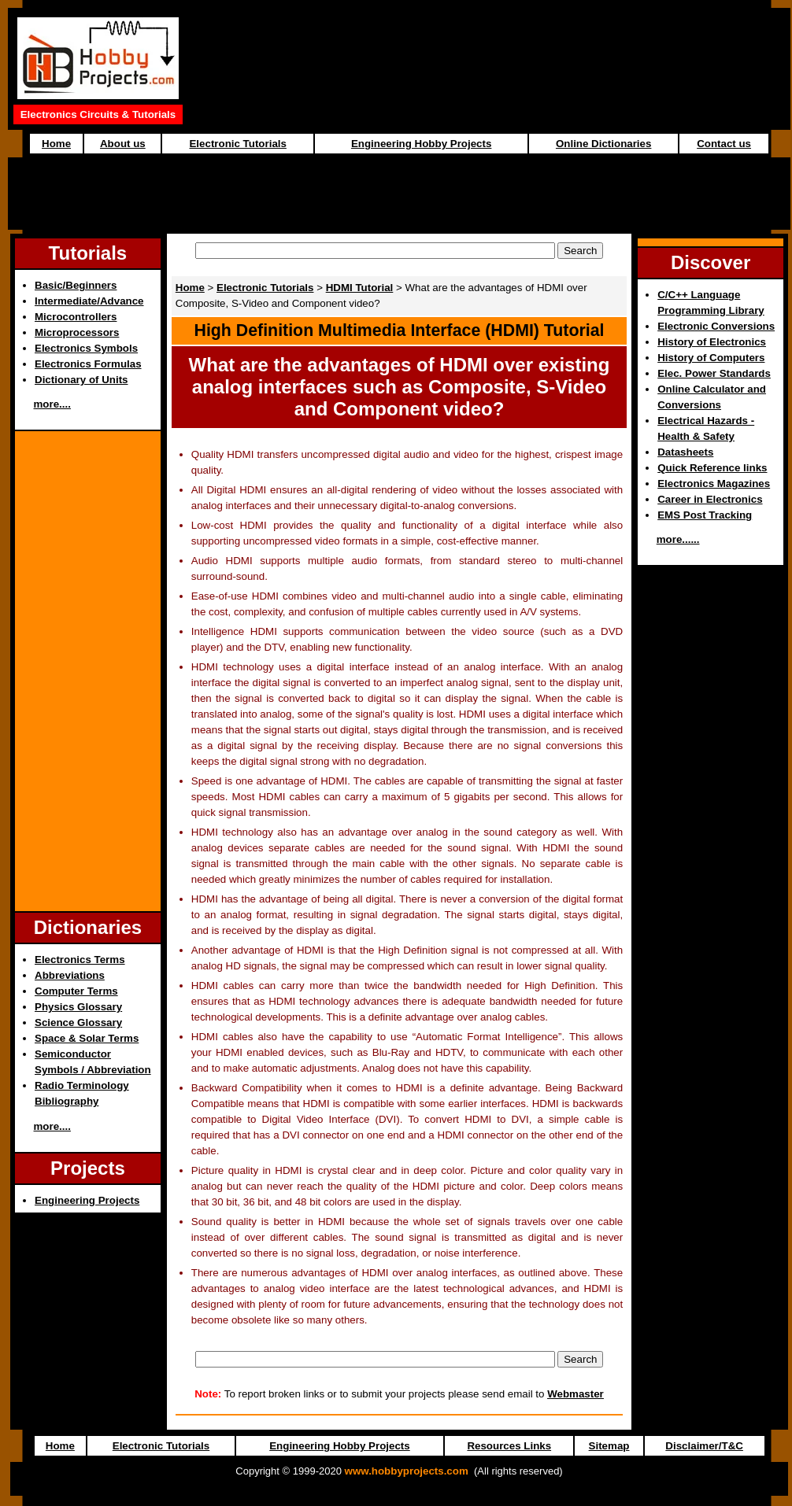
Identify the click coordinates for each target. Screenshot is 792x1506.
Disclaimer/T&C (704, 1446)
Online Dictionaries (603, 143)
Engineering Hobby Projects (421, 143)
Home (56, 143)
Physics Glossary (78, 1007)
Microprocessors (77, 332)
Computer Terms (76, 991)
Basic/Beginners (76, 285)
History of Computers (710, 358)
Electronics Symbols (86, 348)
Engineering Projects (87, 1200)
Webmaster (575, 1394)
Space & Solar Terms (87, 1038)
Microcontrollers (76, 317)
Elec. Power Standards (714, 373)
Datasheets (685, 452)
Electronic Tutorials (237, 143)
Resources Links (509, 1446)
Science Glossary (78, 1022)
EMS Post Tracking (704, 515)
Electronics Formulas (88, 364)
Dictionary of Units (81, 380)
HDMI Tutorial (360, 287)
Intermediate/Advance (89, 301)
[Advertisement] (399, 193)
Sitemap (609, 1446)
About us (123, 143)
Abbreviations (70, 975)
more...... (678, 539)
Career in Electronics (709, 499)
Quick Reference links (712, 468)
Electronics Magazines (713, 483)
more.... (52, 404)
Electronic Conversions (716, 326)
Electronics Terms (80, 959)
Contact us (724, 143)
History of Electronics (711, 342)
